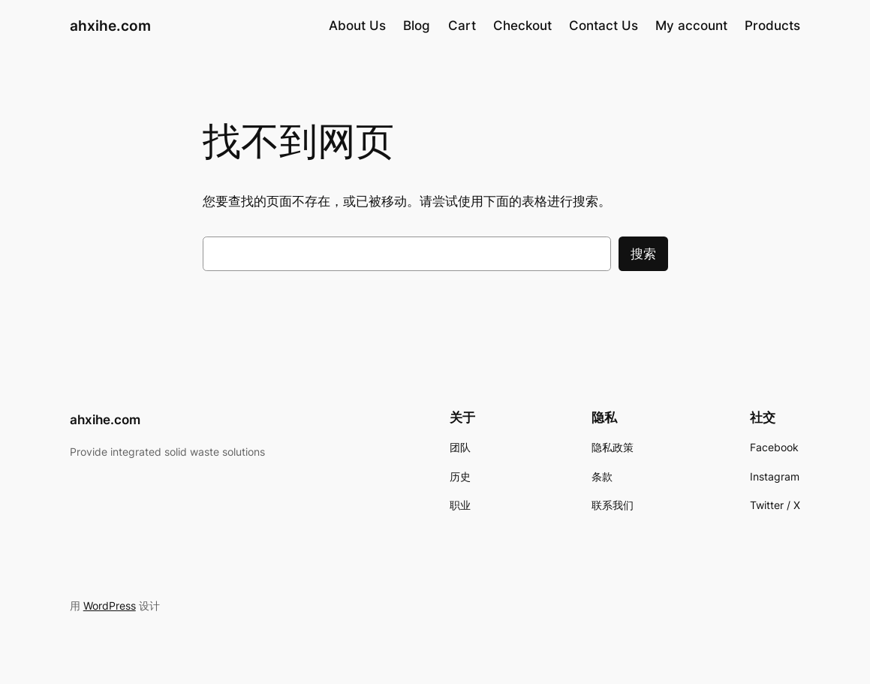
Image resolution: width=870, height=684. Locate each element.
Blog (416, 25)
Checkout (522, 25)
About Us (357, 25)
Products (772, 25)
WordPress (109, 605)
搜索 (643, 253)
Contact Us (603, 25)
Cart (462, 25)
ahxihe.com (110, 25)
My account (691, 25)
